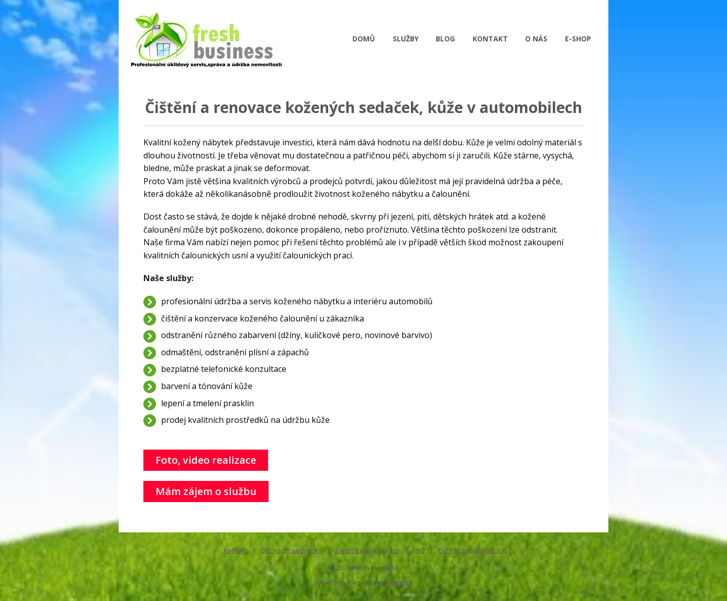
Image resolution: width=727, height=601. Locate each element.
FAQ (419, 550)
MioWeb (400, 582)
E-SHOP (578, 38)
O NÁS (536, 38)
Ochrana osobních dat (472, 550)
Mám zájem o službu (205, 491)
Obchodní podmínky (291, 550)
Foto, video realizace (205, 460)
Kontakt (235, 550)
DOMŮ (363, 38)
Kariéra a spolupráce (367, 550)
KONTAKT (490, 38)
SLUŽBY (406, 38)
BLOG (445, 38)
